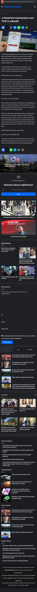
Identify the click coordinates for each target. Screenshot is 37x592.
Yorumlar (30, 349)
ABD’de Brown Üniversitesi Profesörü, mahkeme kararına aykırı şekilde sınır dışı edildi (9, 429)
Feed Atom (26, 583)
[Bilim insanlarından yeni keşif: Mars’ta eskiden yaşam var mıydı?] (5, 484)
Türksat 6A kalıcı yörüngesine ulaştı (21, 474)
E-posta (3, 321)
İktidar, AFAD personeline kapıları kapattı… (23, 377)
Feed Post (32, 583)
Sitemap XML (5, 583)
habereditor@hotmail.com (11, 570)
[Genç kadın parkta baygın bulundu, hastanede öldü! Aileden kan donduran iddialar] (27, 252)
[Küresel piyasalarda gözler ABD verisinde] (9, 270)
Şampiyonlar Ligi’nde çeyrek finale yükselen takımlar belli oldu (26, 278)
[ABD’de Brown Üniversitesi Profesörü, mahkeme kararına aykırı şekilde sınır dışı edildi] (9, 421)
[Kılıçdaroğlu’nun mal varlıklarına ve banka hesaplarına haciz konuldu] (6, 365)
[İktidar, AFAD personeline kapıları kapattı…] (6, 379)
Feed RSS (21, 583)
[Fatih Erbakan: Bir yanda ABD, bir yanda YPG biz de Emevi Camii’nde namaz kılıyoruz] (6, 357)
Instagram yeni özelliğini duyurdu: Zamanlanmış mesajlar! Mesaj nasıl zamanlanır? (21, 491)
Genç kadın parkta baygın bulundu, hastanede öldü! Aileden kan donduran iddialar (27, 261)
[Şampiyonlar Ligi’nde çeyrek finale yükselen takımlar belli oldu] (27, 270)
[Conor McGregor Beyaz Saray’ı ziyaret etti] (28, 403)
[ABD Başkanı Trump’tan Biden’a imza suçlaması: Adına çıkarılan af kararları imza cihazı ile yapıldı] (9, 403)
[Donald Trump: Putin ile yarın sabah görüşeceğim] (28, 421)
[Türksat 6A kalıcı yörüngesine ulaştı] (5, 477)
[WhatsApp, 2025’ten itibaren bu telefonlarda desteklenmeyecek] (5, 499)
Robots (16, 583)
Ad (2, 314)
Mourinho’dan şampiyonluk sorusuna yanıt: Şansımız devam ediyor (20, 1)
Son (18, 349)
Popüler (6, 349)
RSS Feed (11, 583)
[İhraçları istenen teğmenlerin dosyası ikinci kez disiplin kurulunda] (6, 372)
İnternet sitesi (4, 328)
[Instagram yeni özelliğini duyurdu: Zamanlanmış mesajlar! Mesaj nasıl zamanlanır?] (5, 491)
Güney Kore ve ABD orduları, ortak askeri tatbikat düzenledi (17, 165)
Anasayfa (4, 13)
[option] (18, 163)
